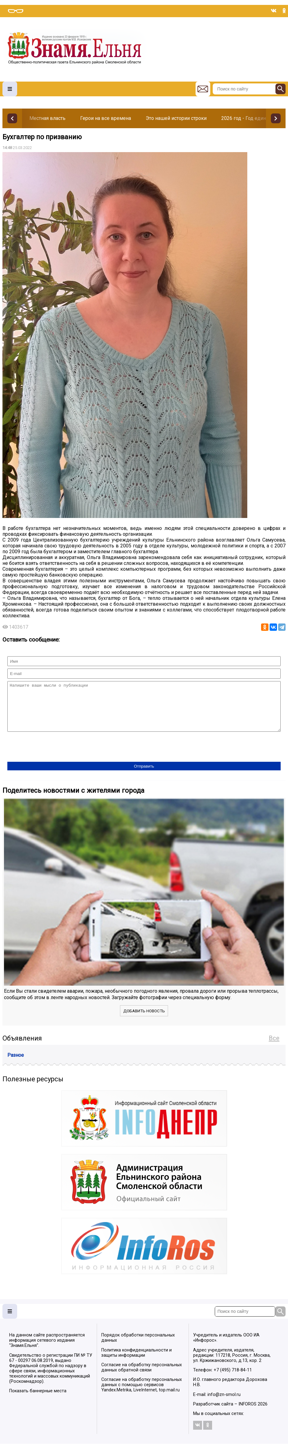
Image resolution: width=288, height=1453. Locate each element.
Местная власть (47, 118)
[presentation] (53, 757)
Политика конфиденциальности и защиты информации (136, 1362)
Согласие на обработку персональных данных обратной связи (141, 1376)
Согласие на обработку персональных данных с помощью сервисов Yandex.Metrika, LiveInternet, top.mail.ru (141, 1394)
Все (274, 1047)
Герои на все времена (105, 118)
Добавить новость (144, 1020)
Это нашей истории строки (176, 118)
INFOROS (247, 1413)
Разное (15, 1064)
